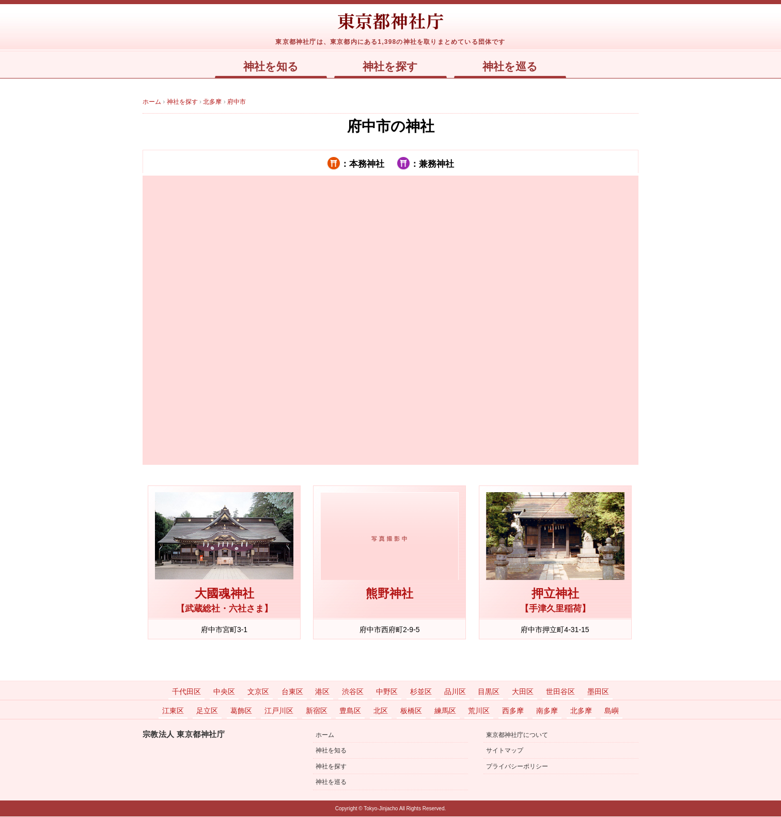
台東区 (292, 692)
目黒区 (488, 692)
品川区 (455, 692)
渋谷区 (353, 692)
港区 (322, 692)
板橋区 (411, 711)
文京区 (258, 692)
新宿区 (316, 711)
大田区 (523, 692)
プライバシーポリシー (517, 767)
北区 (380, 711)
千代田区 (186, 692)
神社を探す (390, 66)
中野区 (387, 692)
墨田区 (598, 692)
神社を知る (270, 66)
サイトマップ (504, 751)
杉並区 (421, 692)
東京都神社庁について (517, 735)
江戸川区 (278, 711)
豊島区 (350, 711)
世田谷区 (560, 692)
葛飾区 (241, 711)
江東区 (173, 711)
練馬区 (445, 711)
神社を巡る (510, 66)
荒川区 (479, 711)
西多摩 (513, 711)
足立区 (207, 711)
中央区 (224, 692)
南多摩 (547, 711)
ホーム (325, 735)
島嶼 (611, 711)
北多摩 (581, 711)
